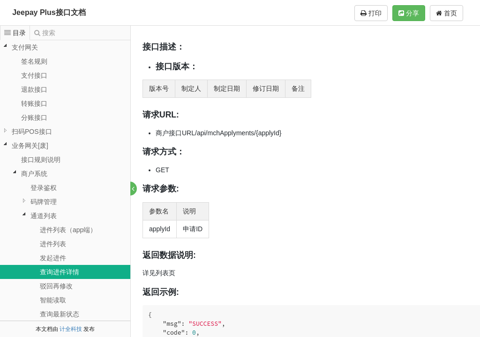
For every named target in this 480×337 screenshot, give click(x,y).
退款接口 (34, 89)
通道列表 (43, 216)
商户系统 (34, 173)
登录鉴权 (43, 187)
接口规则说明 (40, 159)
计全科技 (71, 329)
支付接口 (34, 75)
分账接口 (34, 117)
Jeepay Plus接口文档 (49, 12)
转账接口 (34, 103)
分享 (408, 13)
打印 (371, 13)
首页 (446, 13)
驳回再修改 (56, 286)
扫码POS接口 (32, 131)
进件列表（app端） (68, 230)
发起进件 (53, 258)
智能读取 (53, 300)
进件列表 (53, 244)
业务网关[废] (30, 145)
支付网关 (25, 47)
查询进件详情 (59, 272)
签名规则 (34, 61)
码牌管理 (43, 201)
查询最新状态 (59, 314)
